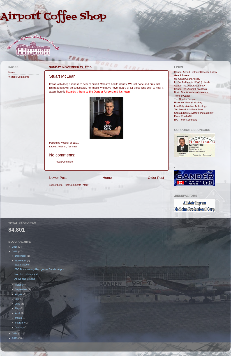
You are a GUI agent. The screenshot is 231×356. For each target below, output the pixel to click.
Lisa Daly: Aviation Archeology (190, 106)
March (19, 317)
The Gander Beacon (185, 99)
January (19, 327)
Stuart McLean (22, 264)
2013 (15, 338)
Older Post (156, 177)
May (17, 308)
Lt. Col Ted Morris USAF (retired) (192, 82)
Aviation (62, 146)
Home (107, 177)
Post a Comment (64, 161)
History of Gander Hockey (188, 102)
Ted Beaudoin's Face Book (188, 109)
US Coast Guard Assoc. (187, 78)
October (19, 284)
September (21, 289)
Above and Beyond (24, 278)
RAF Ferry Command (185, 119)
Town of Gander (182, 95)
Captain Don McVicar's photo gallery (193, 113)
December (21, 255)
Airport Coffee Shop (53, 16)
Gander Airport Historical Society (191, 72)
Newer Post (58, 177)
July (17, 299)
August (19, 294)
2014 (15, 333)
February (20, 322)
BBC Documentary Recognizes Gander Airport (39, 269)
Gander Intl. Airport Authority (189, 85)
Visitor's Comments (18, 76)
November (21, 260)
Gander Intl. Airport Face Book (190, 89)
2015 (15, 251)
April (18, 313)
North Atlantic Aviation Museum (191, 92)
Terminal (72, 146)
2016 (15, 246)
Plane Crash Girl (183, 116)
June (18, 303)
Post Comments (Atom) (76, 185)
